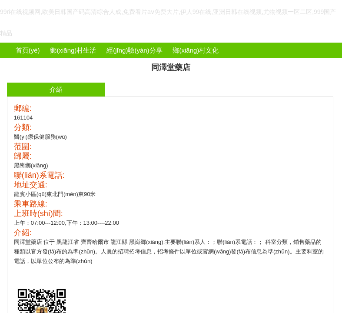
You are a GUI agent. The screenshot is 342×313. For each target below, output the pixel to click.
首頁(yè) (28, 50)
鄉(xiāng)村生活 (73, 50)
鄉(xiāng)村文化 (196, 50)
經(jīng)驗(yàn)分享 (134, 50)
